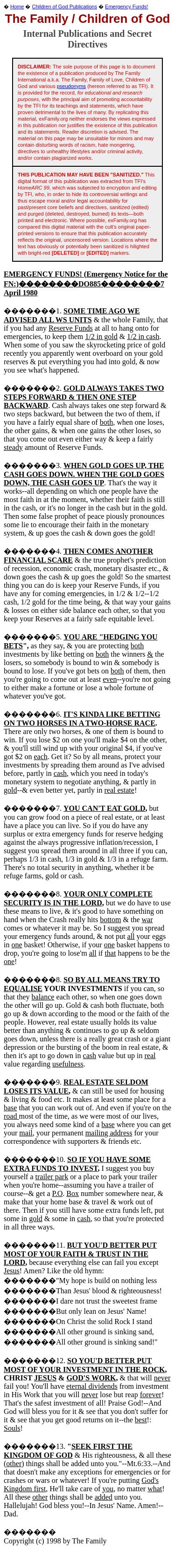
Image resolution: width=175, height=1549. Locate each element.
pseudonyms (71, 86)
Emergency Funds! (126, 6)
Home (17, 6)
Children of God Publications (64, 6)
